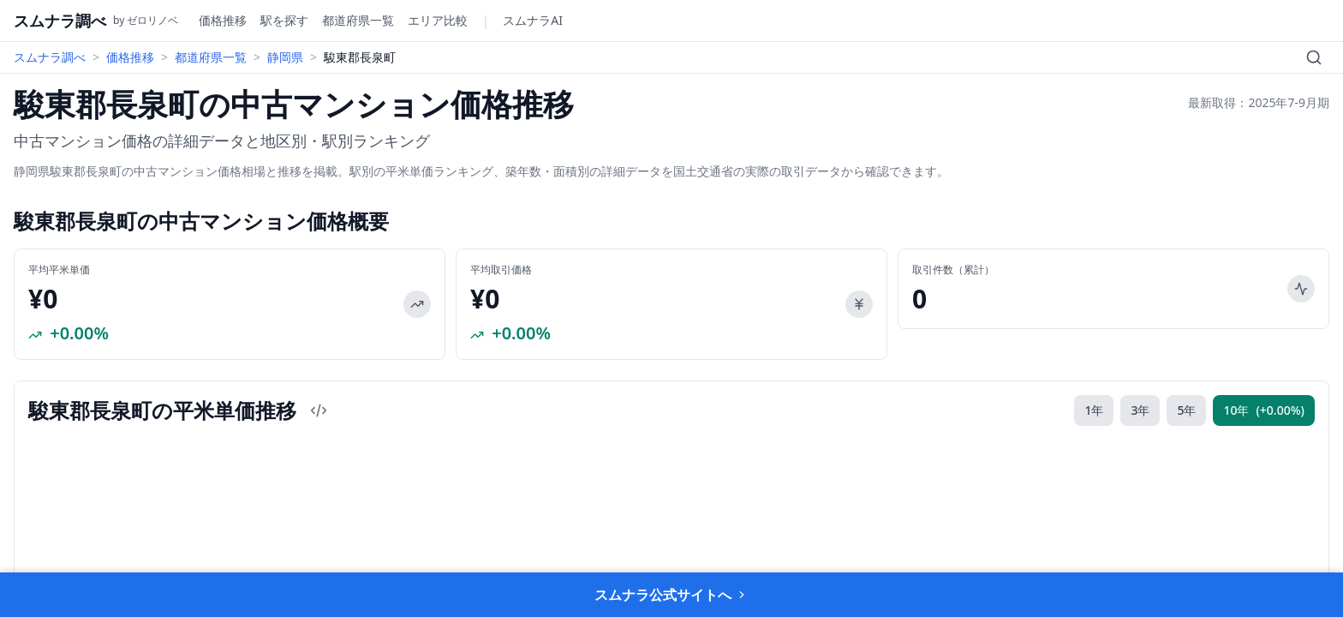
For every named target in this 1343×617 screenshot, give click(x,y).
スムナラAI (533, 20)
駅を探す (284, 20)
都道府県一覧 (358, 20)
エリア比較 (438, 20)
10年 (1263, 410)
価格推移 (223, 20)
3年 (1140, 410)
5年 (1186, 410)
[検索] (1313, 57)
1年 (1093, 410)
